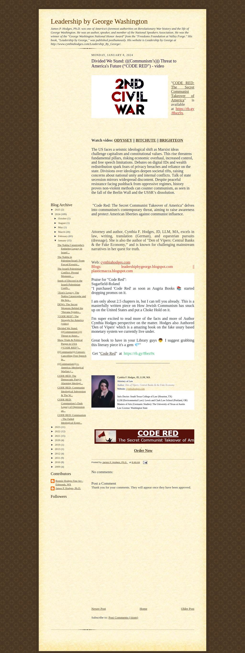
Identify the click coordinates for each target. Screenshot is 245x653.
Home (143, 608)
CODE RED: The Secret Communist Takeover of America (182, 91)
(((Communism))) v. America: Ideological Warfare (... (70, 367)
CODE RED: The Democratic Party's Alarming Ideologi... (70, 379)
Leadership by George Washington (99, 21)
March (62, 231)
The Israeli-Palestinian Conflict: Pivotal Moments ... (69, 272)
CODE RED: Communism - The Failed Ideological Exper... (71, 419)
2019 (58, 444)
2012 (58, 453)
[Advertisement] (65, 127)
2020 (58, 440)
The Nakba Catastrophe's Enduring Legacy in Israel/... (70, 248)
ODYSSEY (123, 140)
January (62, 240)
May (61, 227)
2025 (58, 209)
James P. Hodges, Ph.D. (68, 488)
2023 (58, 427)
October (62, 218)
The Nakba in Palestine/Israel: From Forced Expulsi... (70, 260)
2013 (58, 449)
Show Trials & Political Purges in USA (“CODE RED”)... (70, 343)
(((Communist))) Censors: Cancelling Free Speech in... (71, 355)
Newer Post (98, 608)
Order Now (143, 450)
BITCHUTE (146, 140)
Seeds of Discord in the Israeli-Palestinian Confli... (69, 284)
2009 (58, 466)
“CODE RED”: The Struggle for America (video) (70, 320)
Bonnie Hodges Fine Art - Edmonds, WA (69, 482)
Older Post (187, 608)
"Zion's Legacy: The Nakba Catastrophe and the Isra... (71, 296)
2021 (58, 435)
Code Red (108, 353)
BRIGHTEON (171, 140)
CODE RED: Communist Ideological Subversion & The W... (71, 391)
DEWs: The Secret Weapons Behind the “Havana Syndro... (70, 308)
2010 (58, 462)
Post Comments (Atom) (123, 617)
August (62, 222)
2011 (58, 457)
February (63, 236)
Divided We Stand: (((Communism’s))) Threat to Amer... (69, 332)
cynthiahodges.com (135, 388)
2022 (58, 431)
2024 (58, 214)
